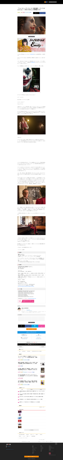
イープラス (19, 441)
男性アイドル (32, 434)
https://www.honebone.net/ (32, 298)
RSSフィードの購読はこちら (33, 456)
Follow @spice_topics (24, 335)
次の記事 (43, 346)
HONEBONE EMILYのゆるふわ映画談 (36, 351)
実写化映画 (28, 351)
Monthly (41, 389)
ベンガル (23, 436)
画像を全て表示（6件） (31, 36)
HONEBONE (32, 54)
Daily (22, 389)
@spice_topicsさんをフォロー (10, 449)
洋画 (19, 351)
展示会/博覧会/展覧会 (21, 434)
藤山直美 (27, 434)
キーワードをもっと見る (42, 439)
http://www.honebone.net (29, 310)
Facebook (8, 446)
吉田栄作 (40, 434)
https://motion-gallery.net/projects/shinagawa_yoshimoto (26, 286)
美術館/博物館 (33, 436)
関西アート (28, 436)
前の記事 (20, 346)
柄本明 (19, 436)
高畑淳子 (36, 434)
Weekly (31, 389)
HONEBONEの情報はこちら (28, 301)
